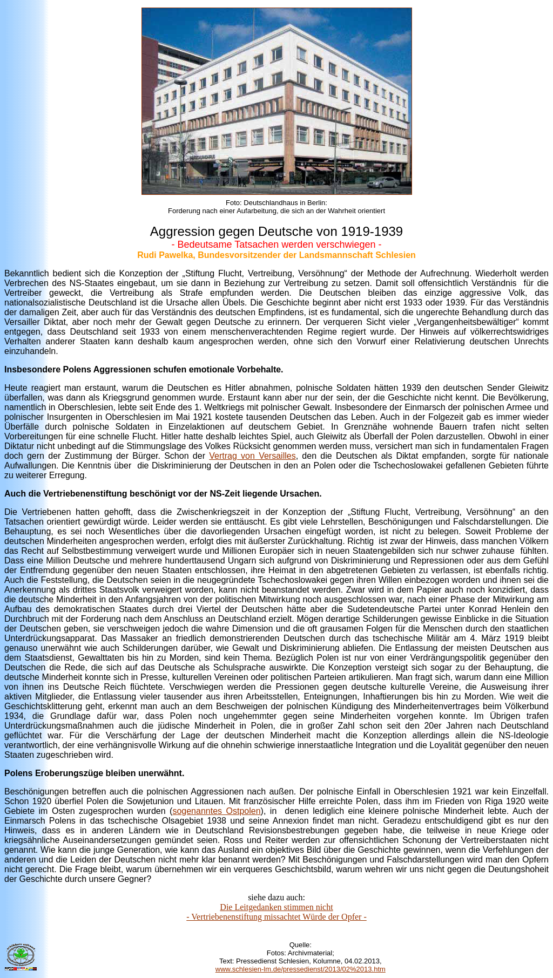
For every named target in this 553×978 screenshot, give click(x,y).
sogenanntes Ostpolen (216, 811)
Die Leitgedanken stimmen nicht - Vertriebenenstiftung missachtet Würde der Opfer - (276, 911)
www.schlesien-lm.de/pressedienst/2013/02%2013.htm (300, 969)
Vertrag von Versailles (252, 455)
